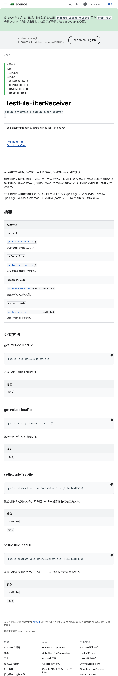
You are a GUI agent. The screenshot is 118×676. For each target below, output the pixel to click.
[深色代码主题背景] (112, 355)
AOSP (7, 55)
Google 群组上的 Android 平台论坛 (58, 670)
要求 (6, 652)
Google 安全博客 (51, 663)
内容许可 (36, 621)
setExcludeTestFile (20, 288)
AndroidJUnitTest (16, 145)
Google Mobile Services (92, 669)
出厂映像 (8, 669)
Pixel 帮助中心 (87, 652)
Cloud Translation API (43, 42)
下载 (6, 658)
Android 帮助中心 (89, 647)
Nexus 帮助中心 (88, 658)
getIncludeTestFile (20, 265)
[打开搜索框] (70, 4)
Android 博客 (49, 658)
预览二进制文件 (12, 663)
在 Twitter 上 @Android (54, 647)
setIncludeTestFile (20, 312)
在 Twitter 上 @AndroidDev (56, 652)
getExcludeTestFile (20, 241)
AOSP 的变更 (76, 21)
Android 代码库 (12, 647)
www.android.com (90, 663)
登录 (110, 4)
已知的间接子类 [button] (59, 144)
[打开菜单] (5, 4)
